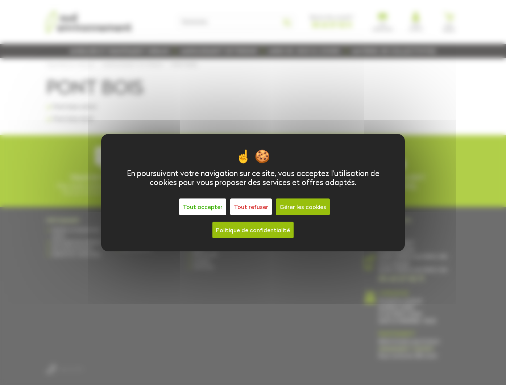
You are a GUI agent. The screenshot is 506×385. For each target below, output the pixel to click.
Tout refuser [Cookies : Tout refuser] (251, 206)
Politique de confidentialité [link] (253, 230)
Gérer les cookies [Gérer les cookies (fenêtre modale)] (302, 206)
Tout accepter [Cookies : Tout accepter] (203, 206)
